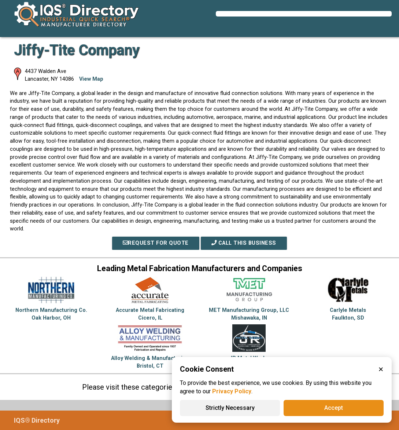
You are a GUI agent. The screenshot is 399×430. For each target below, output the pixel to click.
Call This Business (243, 243)
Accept (333, 407)
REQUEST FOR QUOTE (156, 243)
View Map (91, 79)
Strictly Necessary (230, 407)
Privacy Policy (231, 391)
